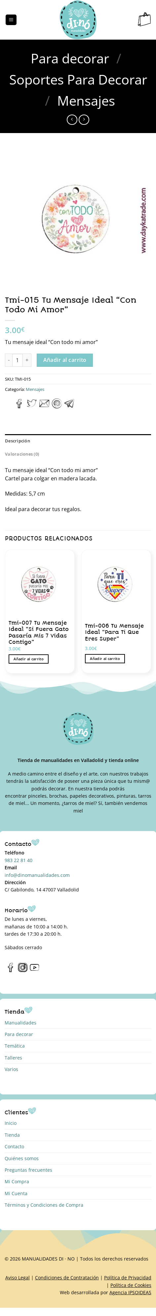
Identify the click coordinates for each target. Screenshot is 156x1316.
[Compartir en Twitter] (32, 406)
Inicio (11, 1123)
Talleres (13, 1058)
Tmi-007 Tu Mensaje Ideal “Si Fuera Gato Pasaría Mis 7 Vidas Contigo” (39, 632)
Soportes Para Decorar (78, 79)
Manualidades (20, 1023)
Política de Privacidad (127, 1277)
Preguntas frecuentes (28, 1170)
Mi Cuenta (16, 1193)
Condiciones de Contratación (67, 1277)
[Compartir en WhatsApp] (9, 406)
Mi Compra (17, 1181)
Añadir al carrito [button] (29, 658)
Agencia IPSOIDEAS (130, 1292)
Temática (15, 1046)
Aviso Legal (17, 1277)
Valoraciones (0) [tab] (22, 454)
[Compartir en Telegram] (69, 406)
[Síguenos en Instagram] (22, 970)
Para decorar (70, 58)
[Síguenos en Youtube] (34, 970)
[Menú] (11, 20)
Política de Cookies (130, 1285)
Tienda (12, 1135)
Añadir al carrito (65, 360)
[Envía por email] (44, 406)
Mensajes (86, 100)
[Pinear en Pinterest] (57, 406)
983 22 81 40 (18, 860)
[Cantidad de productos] (17, 360)
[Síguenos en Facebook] (11, 970)
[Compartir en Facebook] (19, 406)
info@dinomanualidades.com (37, 875)
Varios (11, 1069)
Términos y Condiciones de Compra (44, 1205)
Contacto (14, 1146)
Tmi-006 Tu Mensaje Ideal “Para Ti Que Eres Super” (114, 632)
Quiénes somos (22, 1158)
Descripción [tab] (17, 441)
